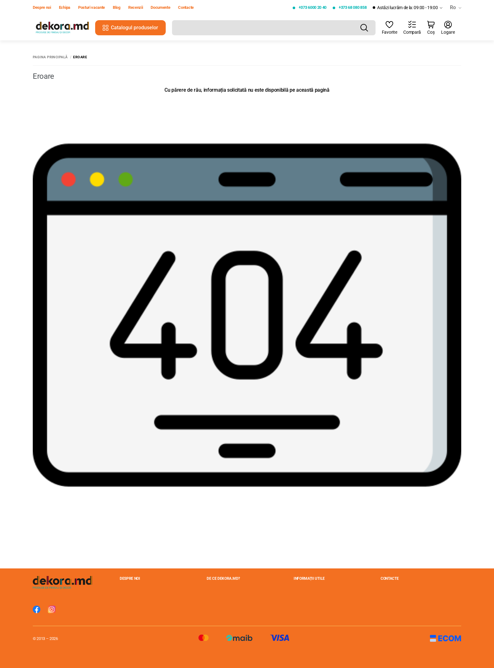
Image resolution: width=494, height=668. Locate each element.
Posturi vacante (91, 7)
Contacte (185, 7)
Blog (116, 7)
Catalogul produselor (130, 28)
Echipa (64, 7)
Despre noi (42, 7)
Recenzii (135, 7)
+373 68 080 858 (352, 7)
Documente (160, 7)
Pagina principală (50, 57)
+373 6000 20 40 (312, 7)
